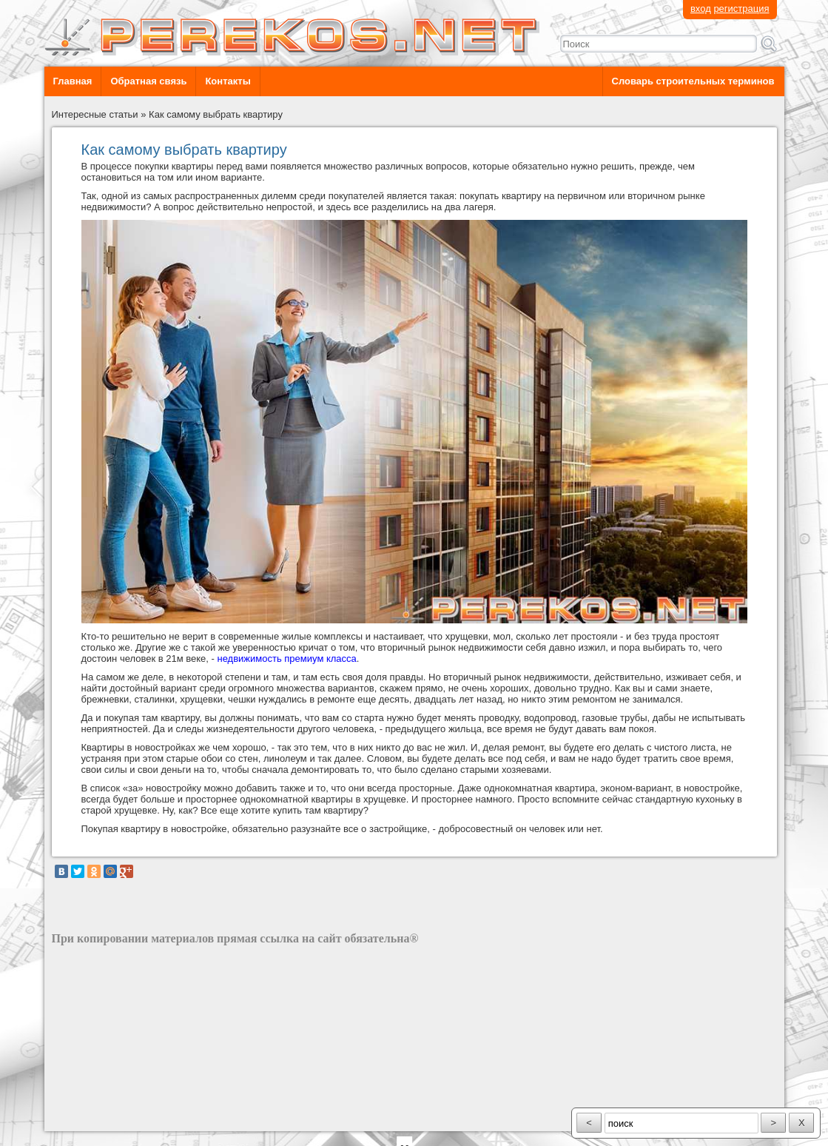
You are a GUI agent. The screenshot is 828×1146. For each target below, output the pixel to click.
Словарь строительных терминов (693, 81)
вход (700, 8)
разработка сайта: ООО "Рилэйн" (126, 1118)
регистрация (741, 8)
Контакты (227, 81)
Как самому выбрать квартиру (216, 114)
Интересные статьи (95, 114)
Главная (72, 81)
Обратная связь (148, 81)
